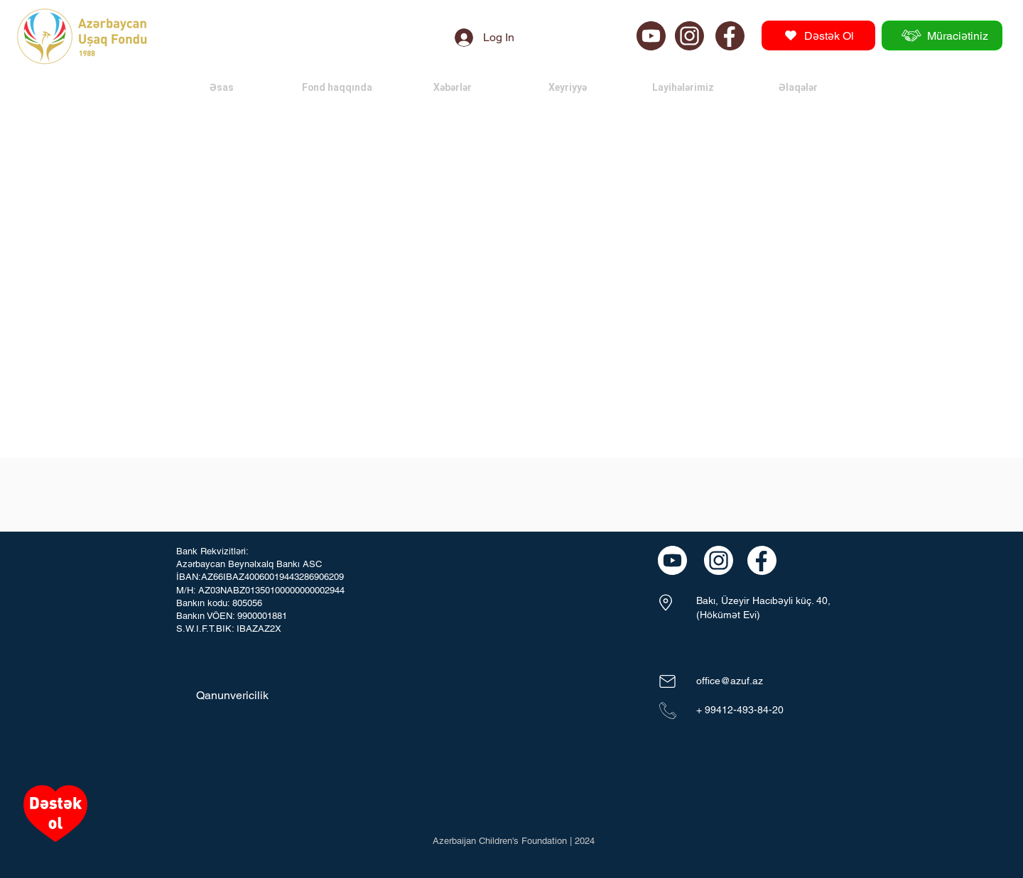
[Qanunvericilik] (231, 695)
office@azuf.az (729, 680)
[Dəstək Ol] (818, 35)
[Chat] (651, 35)
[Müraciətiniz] (942, 35)
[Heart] (55, 813)
